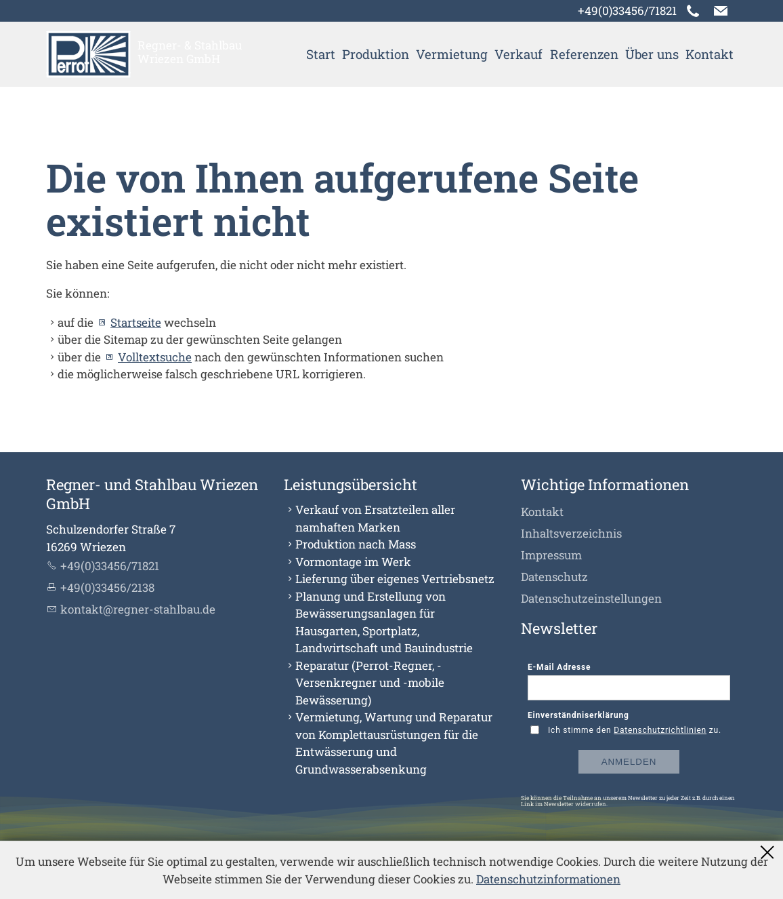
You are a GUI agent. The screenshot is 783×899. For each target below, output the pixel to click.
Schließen (768, 852)
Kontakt (709, 53)
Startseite (135, 322)
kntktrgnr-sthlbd (137, 609)
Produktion (375, 53)
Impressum (551, 555)
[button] (721, 11)
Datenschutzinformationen (548, 879)
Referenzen (584, 53)
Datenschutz (554, 576)
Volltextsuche (155, 357)
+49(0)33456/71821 (627, 10)
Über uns (652, 53)
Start (320, 53)
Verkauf (518, 53)
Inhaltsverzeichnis (571, 533)
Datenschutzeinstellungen (591, 598)
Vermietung (452, 53)
